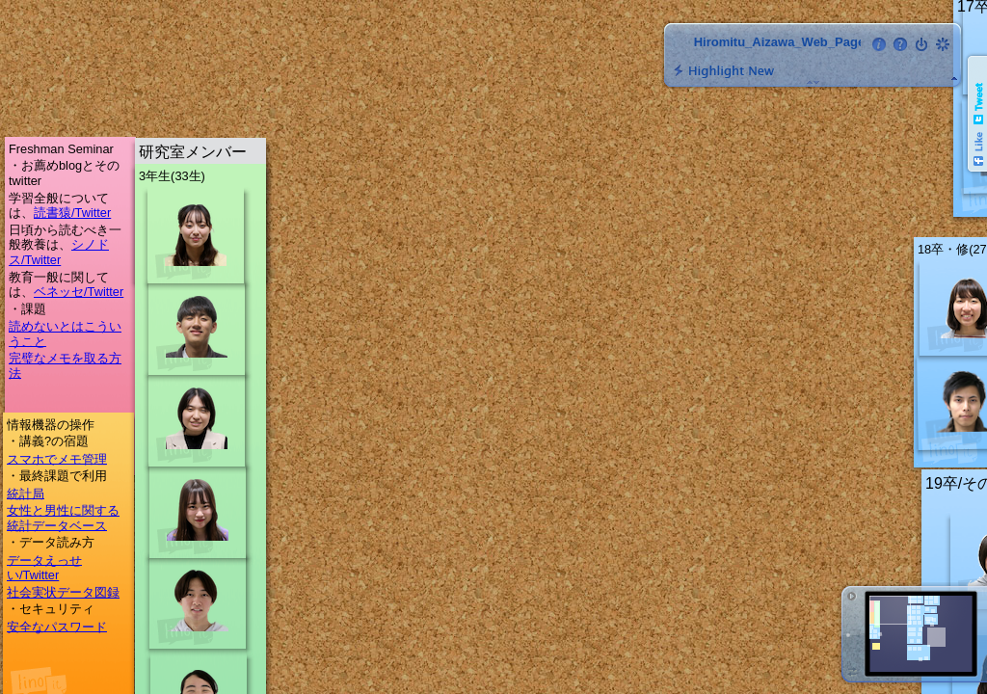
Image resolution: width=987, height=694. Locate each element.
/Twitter (91, 212)
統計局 (25, 493)
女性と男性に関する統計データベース (63, 517)
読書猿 (52, 212)
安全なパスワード (57, 626)
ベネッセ (59, 291)
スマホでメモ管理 (57, 458)
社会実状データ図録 (63, 592)
